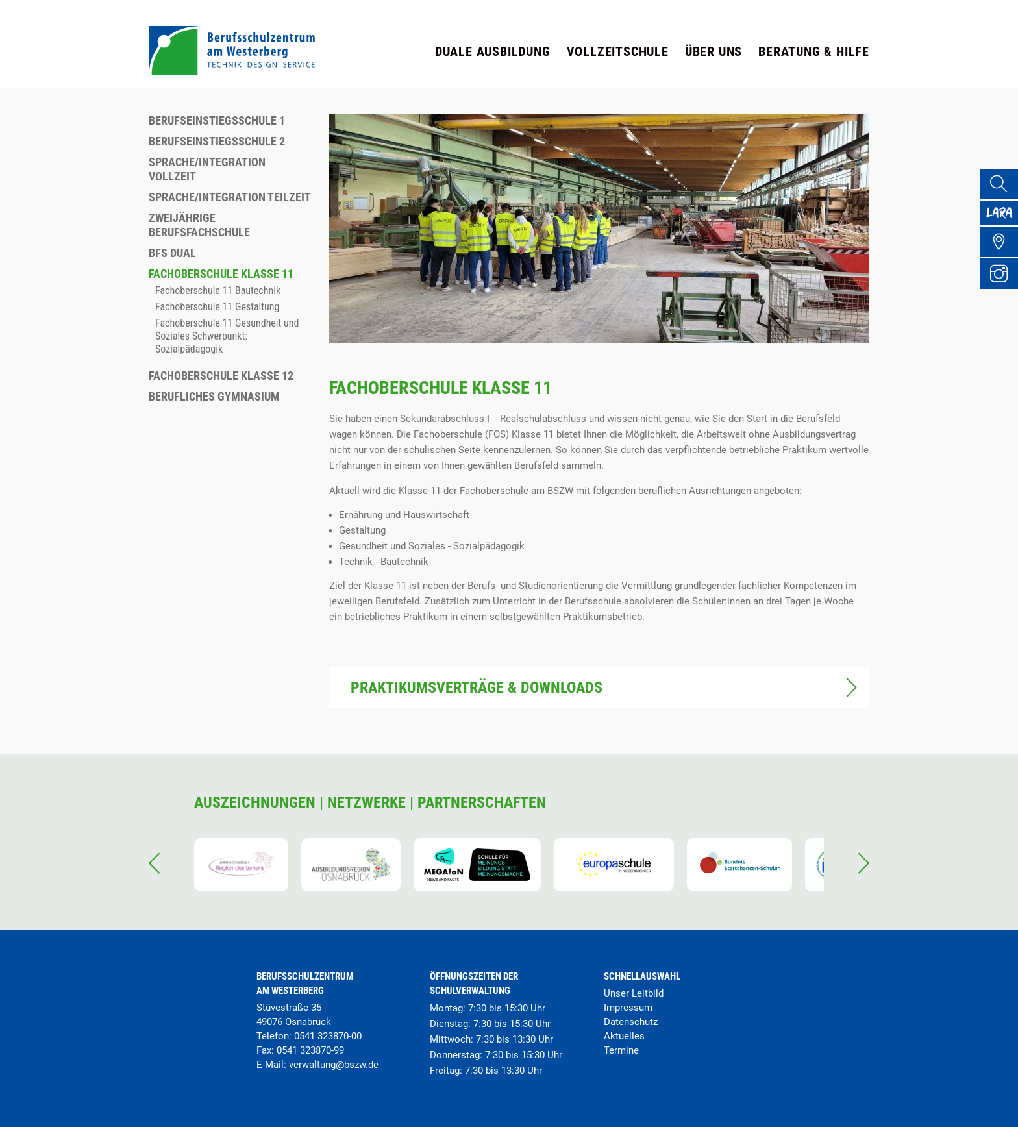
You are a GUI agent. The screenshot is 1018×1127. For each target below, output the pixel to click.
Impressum (628, 1007)
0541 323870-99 (310, 1050)
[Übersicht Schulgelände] (1002, 256)
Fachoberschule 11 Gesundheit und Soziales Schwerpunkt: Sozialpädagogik (227, 336)
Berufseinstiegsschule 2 (217, 141)
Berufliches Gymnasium (214, 396)
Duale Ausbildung (493, 51)
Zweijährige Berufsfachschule (199, 225)
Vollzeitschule (618, 51)
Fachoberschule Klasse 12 (221, 375)
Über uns (713, 51)
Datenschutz (631, 1022)
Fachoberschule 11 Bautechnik (217, 290)
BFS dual (172, 253)
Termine (621, 1050)
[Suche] (1002, 186)
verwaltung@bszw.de (334, 1065)
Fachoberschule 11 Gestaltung (217, 307)
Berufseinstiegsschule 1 (217, 120)
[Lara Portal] (1002, 221)
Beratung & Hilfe (813, 51)
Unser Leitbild (634, 993)
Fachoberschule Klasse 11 (221, 273)
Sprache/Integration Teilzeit (230, 197)
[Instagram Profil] (1002, 291)
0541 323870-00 (328, 1036)
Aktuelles (624, 1036)
